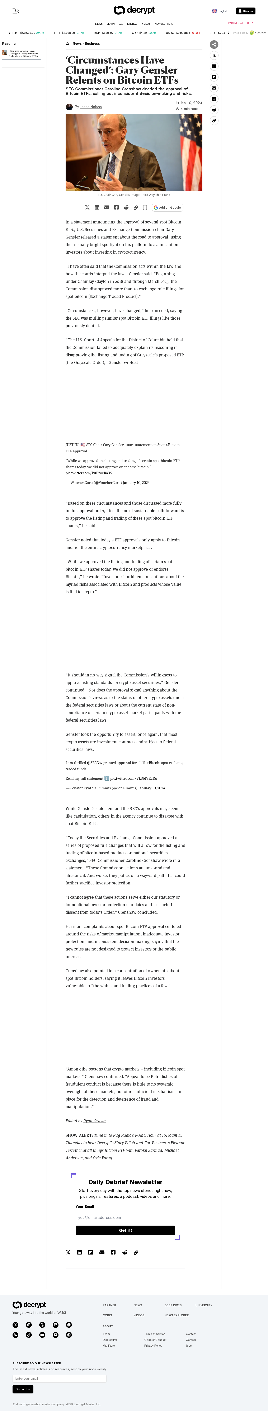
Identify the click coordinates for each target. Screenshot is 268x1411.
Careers (191, 1339)
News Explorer (177, 1315)
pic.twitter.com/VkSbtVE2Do (133, 778)
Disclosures (110, 1339)
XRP (135, 32)
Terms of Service (154, 1334)
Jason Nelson (91, 107)
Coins (107, 1315)
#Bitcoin (172, 445)
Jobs (189, 1345)
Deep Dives (173, 1305)
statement (109, 237)
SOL (213, 32)
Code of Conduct (155, 1339)
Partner (109, 1305)
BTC (16, 32)
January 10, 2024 (136, 482)
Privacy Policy (153, 1345)
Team (106, 1334)
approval (131, 222)
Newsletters (164, 23)
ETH (57, 32)
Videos (146, 23)
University (204, 1305)
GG (121, 23)
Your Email (85, 1207)
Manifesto (109, 1345)
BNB (97, 32)
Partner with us (240, 23)
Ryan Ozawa (94, 1121)
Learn (111, 23)
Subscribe (23, 1389)
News (99, 23)
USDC (170, 32)
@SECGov (94, 762)
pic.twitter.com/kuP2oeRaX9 (89, 473)
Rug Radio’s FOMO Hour (134, 1135)
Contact (191, 1334)
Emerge (132, 23)
